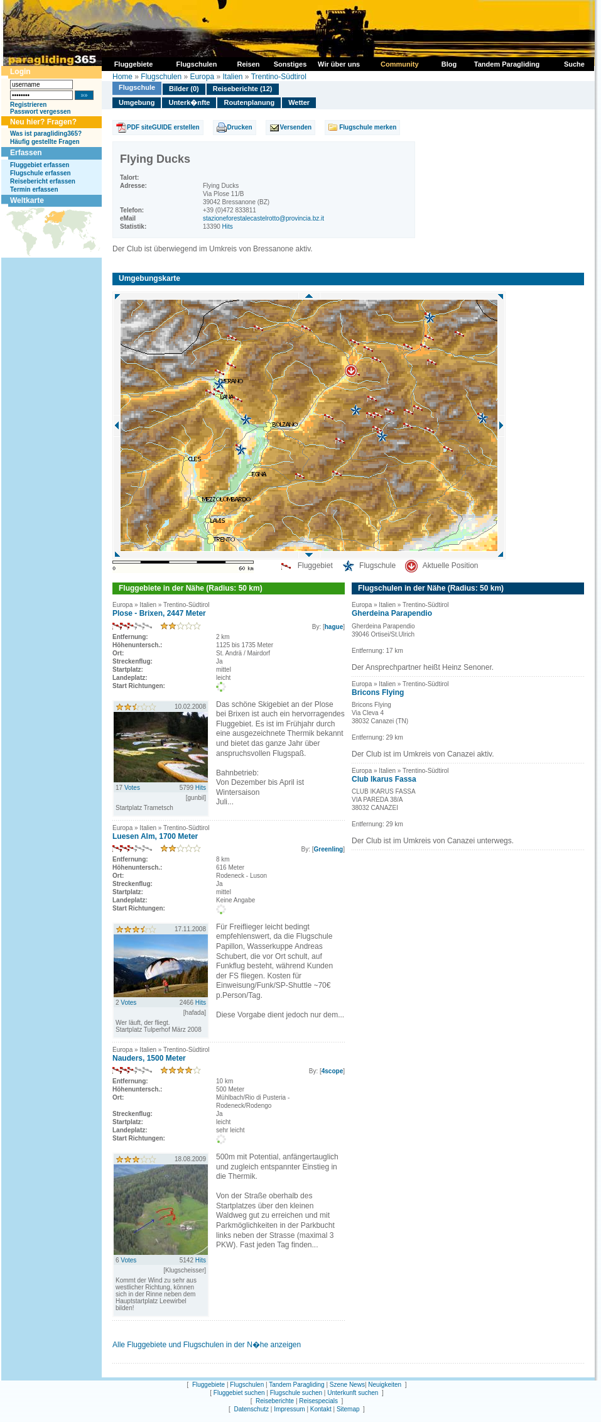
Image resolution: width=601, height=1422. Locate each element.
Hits (227, 226)
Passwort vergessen (40, 111)
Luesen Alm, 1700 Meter (155, 836)
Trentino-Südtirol (278, 76)
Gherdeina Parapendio (392, 613)
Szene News (347, 1384)
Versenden (296, 127)
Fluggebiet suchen (239, 1392)
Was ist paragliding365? (46, 133)
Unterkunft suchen (352, 1392)
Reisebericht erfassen (42, 181)
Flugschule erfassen (40, 173)
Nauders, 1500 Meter (149, 1058)
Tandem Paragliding (296, 1384)
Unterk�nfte (189, 102)
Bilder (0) (184, 88)
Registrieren (28, 104)
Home (122, 76)
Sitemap (348, 1409)
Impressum (289, 1409)
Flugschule (137, 87)
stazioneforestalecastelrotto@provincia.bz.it (263, 218)
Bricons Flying (378, 692)
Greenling (329, 849)
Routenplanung (249, 102)
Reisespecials (318, 1400)
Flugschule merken (367, 127)
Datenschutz (251, 1409)
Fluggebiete (208, 1384)
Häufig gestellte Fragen (45, 141)
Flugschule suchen (296, 1392)
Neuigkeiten (384, 1384)
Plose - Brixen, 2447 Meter (159, 613)
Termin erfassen (34, 189)
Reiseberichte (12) (243, 88)
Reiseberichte (275, 1400)
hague (334, 626)
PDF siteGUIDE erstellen (163, 127)
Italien (232, 76)
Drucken (239, 127)
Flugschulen (161, 76)
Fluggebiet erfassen (39, 164)
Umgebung (136, 102)
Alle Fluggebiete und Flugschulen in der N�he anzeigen (206, 1344)
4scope (332, 1071)
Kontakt (321, 1409)
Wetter (299, 102)
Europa (202, 76)
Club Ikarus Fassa (384, 779)
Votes (132, 787)
